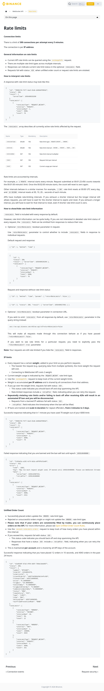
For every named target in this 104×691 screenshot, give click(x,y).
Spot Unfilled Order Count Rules (70, 525)
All (98, 4)
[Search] (76, 4)
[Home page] (6, 11)
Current (90, 4)
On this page (11, 17)
